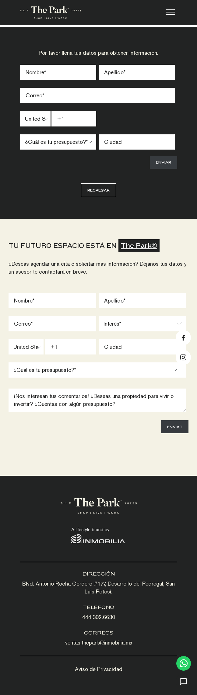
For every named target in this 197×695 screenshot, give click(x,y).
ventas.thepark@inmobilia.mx (98, 642)
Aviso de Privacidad (98, 669)
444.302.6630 (98, 617)
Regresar (98, 190)
